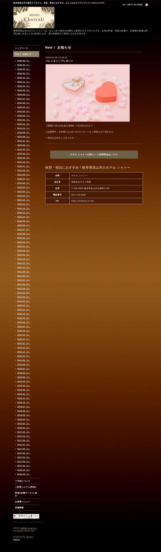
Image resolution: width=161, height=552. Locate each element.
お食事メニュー (22, 502)
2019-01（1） (24, 394)
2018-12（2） (24, 398)
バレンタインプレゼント (59, 61)
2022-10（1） (24, 217)
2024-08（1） (24, 137)
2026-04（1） (24, 65)
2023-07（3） (24, 179)
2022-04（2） (24, 242)
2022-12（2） (24, 208)
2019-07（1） (24, 369)
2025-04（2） (24, 107)
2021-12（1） (24, 259)
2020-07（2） (24, 327)
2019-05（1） (24, 377)
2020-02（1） (24, 339)
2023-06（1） (24, 183)
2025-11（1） (24, 82)
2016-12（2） (24, 470)
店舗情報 (19, 507)
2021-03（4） (24, 293)
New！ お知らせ (23, 54)
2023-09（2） (24, 170)
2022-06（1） (24, 234)
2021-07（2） (24, 280)
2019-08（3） (24, 364)
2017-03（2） (24, 457)
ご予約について (22, 481)
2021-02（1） (24, 297)
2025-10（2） (24, 86)
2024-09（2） (24, 132)
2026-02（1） (24, 73)
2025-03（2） (24, 111)
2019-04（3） (24, 381)
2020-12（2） (24, 305)
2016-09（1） (24, 474)
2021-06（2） (24, 284)
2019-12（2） (24, 348)
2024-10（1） (24, 128)
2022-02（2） (24, 251)
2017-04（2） (24, 453)
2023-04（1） (24, 192)
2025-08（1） (24, 94)
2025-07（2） (24, 99)
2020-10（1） (24, 314)
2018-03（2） (24, 424)
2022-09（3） (24, 221)
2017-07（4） (24, 445)
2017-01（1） (24, 466)
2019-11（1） (24, 352)
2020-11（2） (24, 310)
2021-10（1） (24, 267)
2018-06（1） (24, 411)
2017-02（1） (24, 462)
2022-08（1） (24, 225)
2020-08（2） (24, 322)
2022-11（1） (24, 213)
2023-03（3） (24, 196)
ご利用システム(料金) (25, 487)
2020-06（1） (24, 331)
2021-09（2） (24, 272)
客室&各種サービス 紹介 (26, 494)
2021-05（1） (24, 289)
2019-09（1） (24, 360)
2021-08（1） (24, 276)
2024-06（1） (24, 145)
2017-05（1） (24, 449)
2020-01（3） (24, 343)
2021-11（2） (24, 263)
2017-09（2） (24, 440)
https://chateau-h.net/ (82, 201)
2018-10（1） (24, 402)
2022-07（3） (24, 229)
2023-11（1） (24, 166)
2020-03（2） (24, 335)
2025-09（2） (24, 90)
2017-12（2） (24, 432)
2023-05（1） (24, 187)
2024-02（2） (24, 158)
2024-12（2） (24, 124)
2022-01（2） (24, 255)
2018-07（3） (24, 407)
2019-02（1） (24, 390)
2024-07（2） (24, 141)
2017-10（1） (24, 436)
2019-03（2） (24, 386)
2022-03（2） (24, 246)
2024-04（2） (24, 149)
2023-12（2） (24, 162)
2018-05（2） (24, 415)
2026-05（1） (24, 61)
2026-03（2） (24, 69)
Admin (16, 539)
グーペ (29, 537)
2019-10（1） (24, 356)
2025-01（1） (24, 120)
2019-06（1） (24, 373)
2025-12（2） (24, 78)
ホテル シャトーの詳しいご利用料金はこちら (94, 154)
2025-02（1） (24, 116)
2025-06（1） (24, 103)
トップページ (21, 48)
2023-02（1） (24, 200)
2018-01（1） (24, 428)
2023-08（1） (24, 175)
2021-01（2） (24, 301)
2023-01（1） (24, 204)
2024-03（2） (24, 154)
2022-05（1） (24, 238)
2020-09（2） (24, 318)
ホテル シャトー (29, 528)
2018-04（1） (24, 419)
